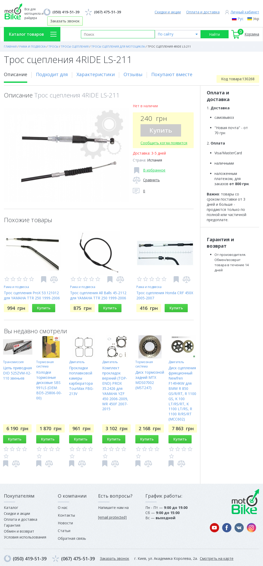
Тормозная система (45, 364)
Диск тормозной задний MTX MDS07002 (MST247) (149, 380)
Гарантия (12, 525)
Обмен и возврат (19, 531)
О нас (63, 507)
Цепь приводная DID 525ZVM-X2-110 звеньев (17, 373)
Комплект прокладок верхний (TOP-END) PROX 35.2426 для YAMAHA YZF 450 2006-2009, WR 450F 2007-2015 (115, 388)
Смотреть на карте (216, 558)
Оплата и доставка (203, 12)
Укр (256, 18)
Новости (65, 522)
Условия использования (25, 537)
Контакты (66, 515)
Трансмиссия (13, 362)
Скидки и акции (168, 12)
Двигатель (77, 362)
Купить (160, 130)
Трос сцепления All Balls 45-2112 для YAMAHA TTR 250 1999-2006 (98, 295)
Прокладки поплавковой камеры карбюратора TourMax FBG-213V (81, 380)
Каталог (11, 507)
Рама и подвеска (16, 287)
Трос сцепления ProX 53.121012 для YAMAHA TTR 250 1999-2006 (32, 295)
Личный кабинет (245, 12)
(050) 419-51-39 (65, 12)
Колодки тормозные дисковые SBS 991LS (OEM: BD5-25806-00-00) (49, 385)
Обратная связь (72, 538)
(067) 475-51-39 (107, 12)
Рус (240, 18)
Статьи (64, 530)
